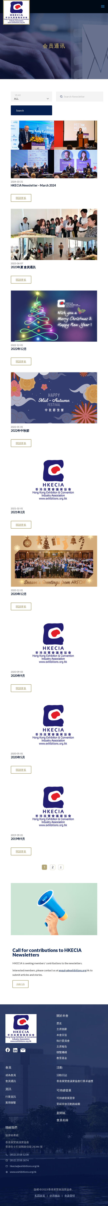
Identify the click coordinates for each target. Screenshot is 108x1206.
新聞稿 (61, 1113)
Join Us (20, 983)
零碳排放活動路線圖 (68, 1103)
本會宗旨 (62, 1034)
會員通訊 (10, 1080)
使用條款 (54, 1195)
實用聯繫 (10, 1102)
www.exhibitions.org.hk (23, 1171)
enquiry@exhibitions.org (72, 970)
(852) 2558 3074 (19, 1160)
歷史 (59, 1023)
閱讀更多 (21, 197)
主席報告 (62, 1046)
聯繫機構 (62, 1052)
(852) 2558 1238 (19, 1154)
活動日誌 (62, 1075)
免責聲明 (69, 1195)
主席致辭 (62, 1029)
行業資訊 (10, 1096)
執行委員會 (63, 1040)
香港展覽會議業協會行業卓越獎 (75, 1080)
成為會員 (10, 1075)
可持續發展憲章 (66, 1097)
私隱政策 (40, 1195)
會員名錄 (62, 1120)
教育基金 (62, 1057)
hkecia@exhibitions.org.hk (24, 1166)
